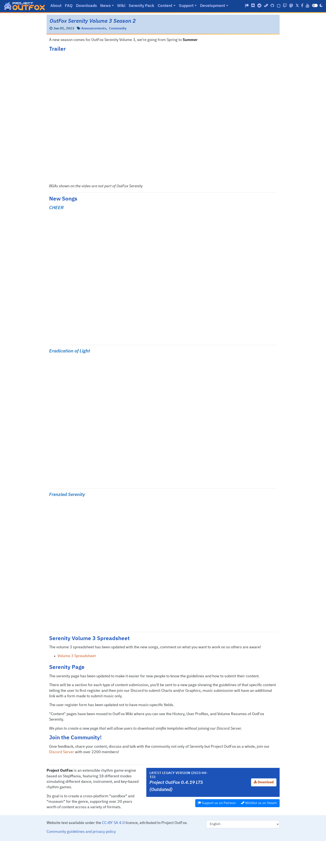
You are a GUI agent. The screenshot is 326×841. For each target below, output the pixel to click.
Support (186, 6)
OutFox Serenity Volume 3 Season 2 (93, 21)
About (56, 6)
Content (165, 6)
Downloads (86, 6)
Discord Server (61, 752)
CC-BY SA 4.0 (113, 823)
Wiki (121, 6)
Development (212, 6)
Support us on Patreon (217, 803)
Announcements (93, 28)
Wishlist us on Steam (259, 803)
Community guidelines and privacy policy (81, 832)
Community (117, 28)
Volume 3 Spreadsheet (77, 656)
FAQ (69, 6)
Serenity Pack (141, 6)
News (105, 6)
